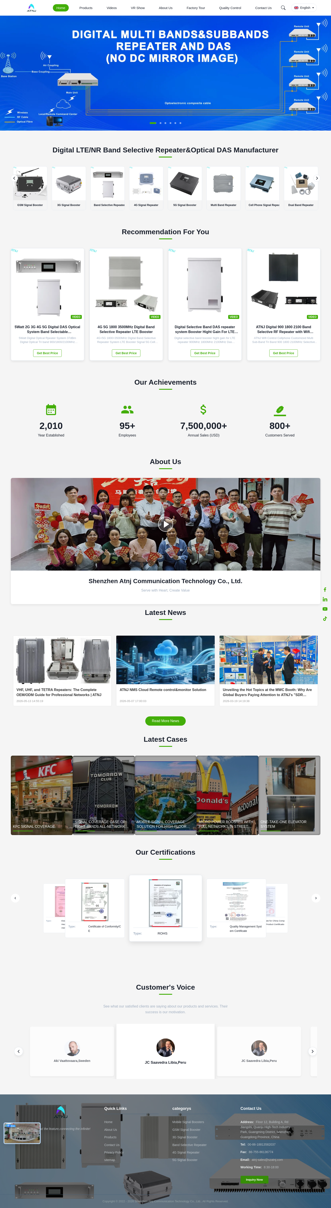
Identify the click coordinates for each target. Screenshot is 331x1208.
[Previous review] (18, 1051)
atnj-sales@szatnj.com (267, 1159)
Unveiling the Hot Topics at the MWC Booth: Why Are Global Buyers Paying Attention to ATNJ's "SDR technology (267, 692)
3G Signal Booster (185, 1137)
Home (60, 8)
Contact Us (263, 8)
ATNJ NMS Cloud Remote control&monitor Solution (163, 690)
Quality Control (230, 8)
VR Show (138, 8)
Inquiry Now (254, 1179)
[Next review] (312, 1051)
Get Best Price (47, 353)
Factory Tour (196, 8)
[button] (153, 123)
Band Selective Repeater (189, 1145)
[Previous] (14, 178)
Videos (112, 8)
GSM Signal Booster (186, 1129)
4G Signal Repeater (186, 1152)
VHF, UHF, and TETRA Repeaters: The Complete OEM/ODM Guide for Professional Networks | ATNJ (59, 692)
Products (85, 8)
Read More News (165, 721)
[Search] (283, 7)
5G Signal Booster (185, 1160)
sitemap (109, 1160)
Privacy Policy (114, 1152)
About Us (166, 8)
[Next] (316, 178)
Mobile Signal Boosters (188, 1122)
